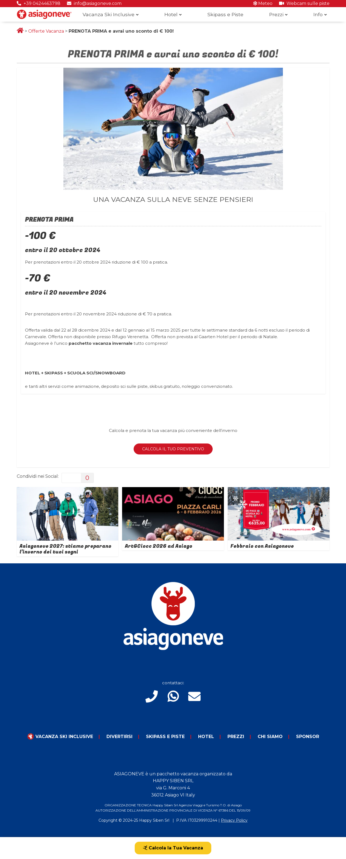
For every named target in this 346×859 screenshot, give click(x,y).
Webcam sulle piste (304, 3)
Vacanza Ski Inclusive (108, 14)
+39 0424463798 (38, 3)
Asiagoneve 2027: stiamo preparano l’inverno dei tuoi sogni (65, 549)
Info (318, 14)
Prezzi (276, 14)
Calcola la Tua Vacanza (173, 847)
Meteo (262, 3)
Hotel (171, 14)
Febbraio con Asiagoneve (262, 546)
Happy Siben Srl (154, 820)
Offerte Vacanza (46, 31)
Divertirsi (119, 736)
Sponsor (307, 736)
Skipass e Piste (225, 14)
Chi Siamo (270, 736)
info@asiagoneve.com (94, 3)
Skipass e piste (165, 736)
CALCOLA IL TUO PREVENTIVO (173, 449)
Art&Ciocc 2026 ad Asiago (158, 546)
